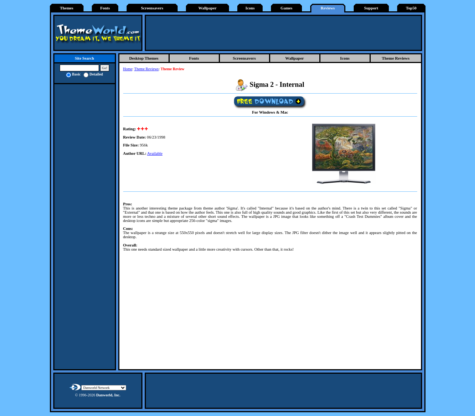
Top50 (411, 8)
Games (286, 8)
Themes (66, 8)
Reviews (328, 8)
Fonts (105, 8)
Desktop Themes (144, 58)
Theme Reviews (396, 58)
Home (127, 69)
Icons (250, 8)
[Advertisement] (283, 33)
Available (154, 153)
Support (371, 8)
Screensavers (152, 8)
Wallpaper (207, 8)
